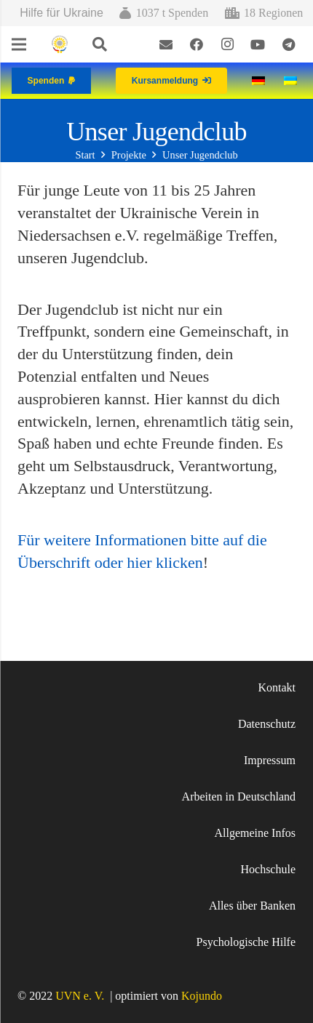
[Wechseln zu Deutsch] (260, 80)
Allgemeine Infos (255, 833)
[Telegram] (288, 44)
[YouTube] (258, 44)
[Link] (59, 45)
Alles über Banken (252, 905)
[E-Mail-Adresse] (166, 44)
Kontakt (277, 687)
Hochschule (268, 869)
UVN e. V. (79, 996)
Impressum (270, 760)
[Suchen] (100, 44)
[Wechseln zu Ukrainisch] (292, 80)
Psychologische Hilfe (246, 942)
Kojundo (201, 996)
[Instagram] (227, 44)
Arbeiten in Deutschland (239, 796)
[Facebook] (196, 44)
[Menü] (19, 44)
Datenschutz (267, 724)
